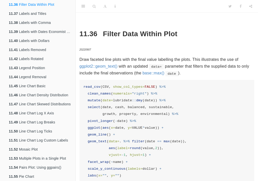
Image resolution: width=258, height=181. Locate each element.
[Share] (250, 6)
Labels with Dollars (29, 41)
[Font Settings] (105, 6)
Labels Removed (27, 50)
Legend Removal (27, 77)
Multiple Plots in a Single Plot (37, 158)
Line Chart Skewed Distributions (40, 104)
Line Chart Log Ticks (30, 131)
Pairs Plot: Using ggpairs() (35, 167)
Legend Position (27, 68)
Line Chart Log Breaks (32, 122)
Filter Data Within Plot (31, 5)
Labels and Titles (27, 14)
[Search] (94, 6)
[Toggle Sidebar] (83, 6)
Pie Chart (21, 176)
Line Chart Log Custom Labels (38, 140)
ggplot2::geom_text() (98, 66)
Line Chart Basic (27, 86)
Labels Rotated (26, 59)
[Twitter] (230, 6)
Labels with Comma (30, 23)
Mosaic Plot (23, 149)
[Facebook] (240, 6)
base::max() (153, 73)
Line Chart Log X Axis (31, 113)
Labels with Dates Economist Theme (42, 32)
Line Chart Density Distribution (38, 95)
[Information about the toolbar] (115, 6)
